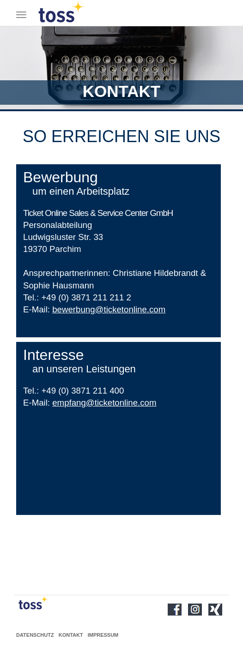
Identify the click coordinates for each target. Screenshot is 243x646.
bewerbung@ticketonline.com (108, 309)
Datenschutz (35, 635)
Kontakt (71, 635)
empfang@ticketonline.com (104, 402)
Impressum (103, 635)
